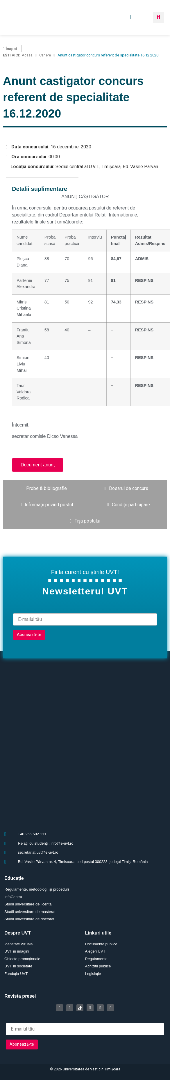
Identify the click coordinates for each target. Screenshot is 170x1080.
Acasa (27, 55)
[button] (158, 17)
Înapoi (11, 49)
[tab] (44, 488)
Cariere (45, 55)
